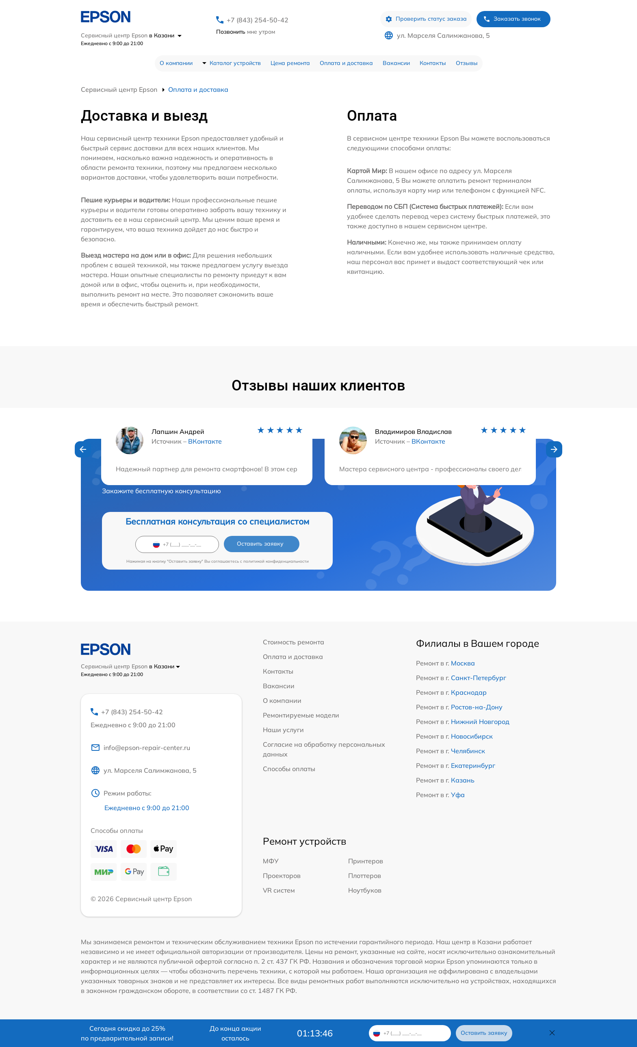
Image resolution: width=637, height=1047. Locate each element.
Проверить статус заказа (426, 19)
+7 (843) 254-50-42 (257, 20)
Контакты (433, 63)
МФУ (271, 861)
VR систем (279, 890)
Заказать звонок (512, 19)
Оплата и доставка (346, 63)
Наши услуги (283, 730)
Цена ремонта (290, 63)
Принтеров (365, 861)
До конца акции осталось (235, 1033)
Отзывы (467, 63)
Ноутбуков (364, 890)
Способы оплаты (289, 769)
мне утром (245, 31)
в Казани (165, 35)
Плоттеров (364, 875)
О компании (176, 63)
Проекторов (282, 875)
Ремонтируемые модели (301, 715)
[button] (83, 449)
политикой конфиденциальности (276, 561)
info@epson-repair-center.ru (140, 747)
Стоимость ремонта (293, 642)
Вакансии (396, 63)
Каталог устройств (235, 63)
